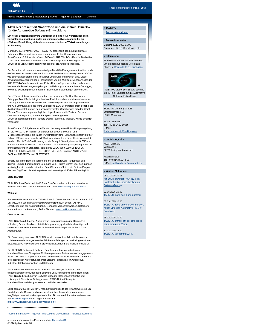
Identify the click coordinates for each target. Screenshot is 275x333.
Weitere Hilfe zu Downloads (128, 67)
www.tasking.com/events (69, 209)
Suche (53, 16)
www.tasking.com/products (72, 186)
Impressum (47, 313)
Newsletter (41, 16)
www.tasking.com (21, 298)
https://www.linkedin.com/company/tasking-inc (32, 301)
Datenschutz (62, 313)
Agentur (65, 16)
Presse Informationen (20, 16)
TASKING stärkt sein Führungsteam (122, 195)
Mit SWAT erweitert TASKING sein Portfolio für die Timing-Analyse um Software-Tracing (122, 182)
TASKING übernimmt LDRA (118, 233)
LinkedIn (91, 16)
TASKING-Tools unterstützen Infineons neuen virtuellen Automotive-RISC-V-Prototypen (124, 207)
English (77, 16)
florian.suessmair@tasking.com (120, 131)
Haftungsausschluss (81, 313)
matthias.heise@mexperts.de (127, 163)
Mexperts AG (59, 320)
